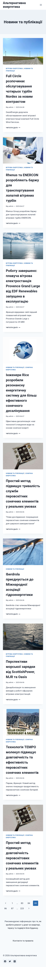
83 (22, 903)
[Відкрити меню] (41, 5)
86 (5, 908)
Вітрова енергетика (14, 68)
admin (11, 107)
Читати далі (13, 128)
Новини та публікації (15, 367)
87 (12, 908)
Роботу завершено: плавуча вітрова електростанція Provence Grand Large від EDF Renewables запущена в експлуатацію (23, 286)
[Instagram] (15, 961)
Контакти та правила (23, 940)
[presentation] (23, 51)
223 (22, 908)
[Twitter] (10, 961)
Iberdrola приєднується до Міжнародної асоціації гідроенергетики (19, 584)
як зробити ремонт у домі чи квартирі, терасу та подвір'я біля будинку (23, 924)
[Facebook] (5, 961)
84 (29, 903)
